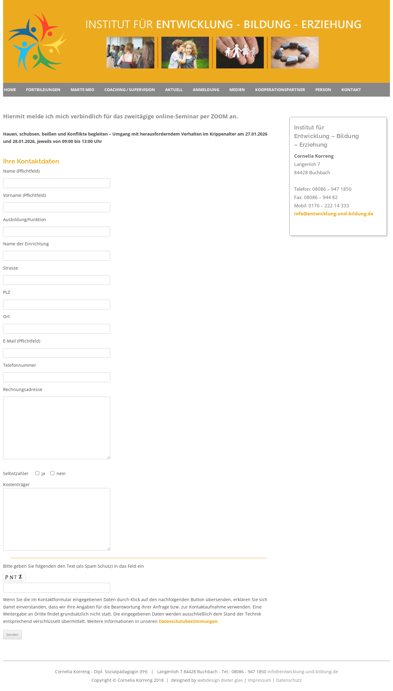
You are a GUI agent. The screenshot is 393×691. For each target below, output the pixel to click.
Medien (237, 89)
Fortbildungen (43, 89)
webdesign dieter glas (220, 680)
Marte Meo (82, 89)
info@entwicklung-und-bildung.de (333, 213)
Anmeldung (206, 89)
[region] (196, 41)
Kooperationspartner (280, 89)
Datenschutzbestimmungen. (189, 621)
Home (10, 89)
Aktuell (174, 89)
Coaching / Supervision (129, 89)
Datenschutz (289, 680)
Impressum (259, 680)
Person (323, 89)
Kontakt (351, 89)
